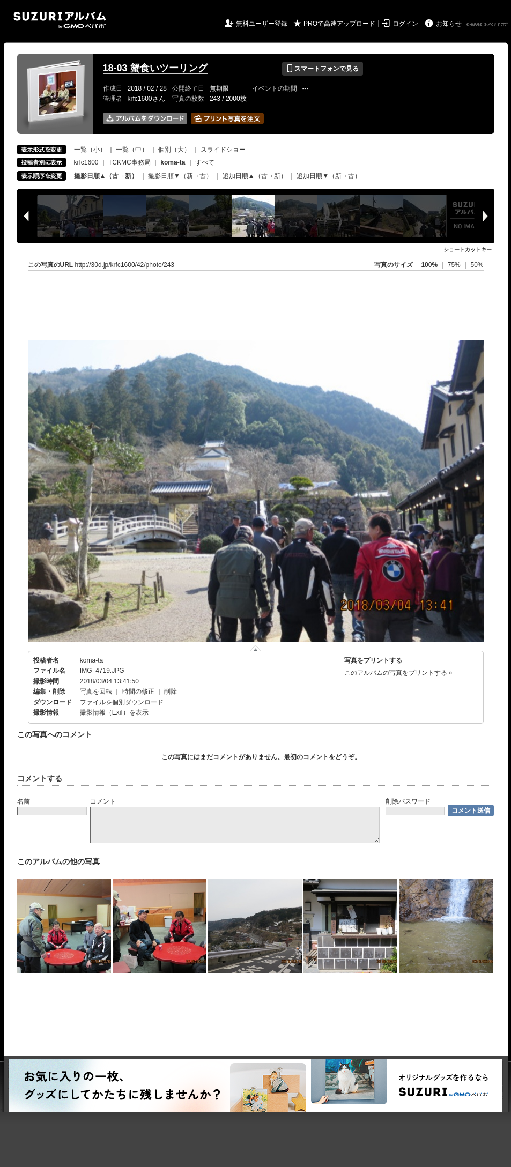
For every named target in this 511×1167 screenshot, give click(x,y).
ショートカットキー (467, 249)
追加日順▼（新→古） (329, 176)
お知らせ (449, 23)
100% (429, 265)
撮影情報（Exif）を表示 (114, 712)
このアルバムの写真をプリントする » (398, 673)
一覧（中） (132, 149)
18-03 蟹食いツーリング (155, 68)
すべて (204, 162)
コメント (103, 801)
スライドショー (223, 149)
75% (455, 265)
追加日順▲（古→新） (255, 176)
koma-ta (91, 660)
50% (476, 265)
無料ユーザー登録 (261, 23)
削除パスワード (408, 801)
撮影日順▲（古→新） (106, 176)
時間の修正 (138, 691)
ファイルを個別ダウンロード (122, 702)
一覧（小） (90, 149)
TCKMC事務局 (129, 162)
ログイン (405, 23)
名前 (23, 801)
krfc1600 (86, 162)
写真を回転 (96, 691)
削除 (170, 691)
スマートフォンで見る (322, 69)
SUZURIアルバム (60, 20)
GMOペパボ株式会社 (487, 24)
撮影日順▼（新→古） (180, 176)
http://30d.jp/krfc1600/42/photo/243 (124, 265)
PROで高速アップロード (339, 23)
